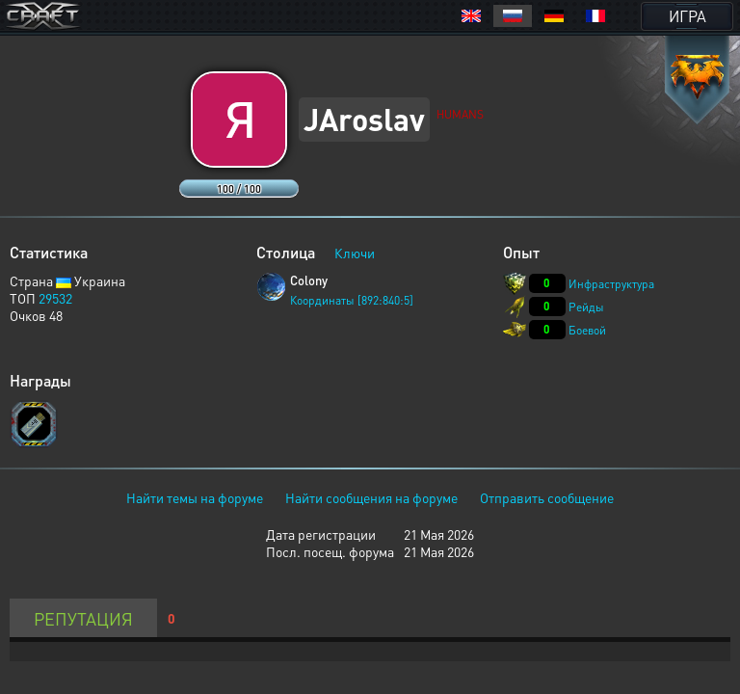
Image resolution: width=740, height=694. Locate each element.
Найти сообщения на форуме (371, 497)
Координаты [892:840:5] (351, 300)
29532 (55, 298)
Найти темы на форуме (194, 497)
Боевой (587, 330)
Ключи (354, 252)
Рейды (586, 307)
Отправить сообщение (547, 497)
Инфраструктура (611, 284)
